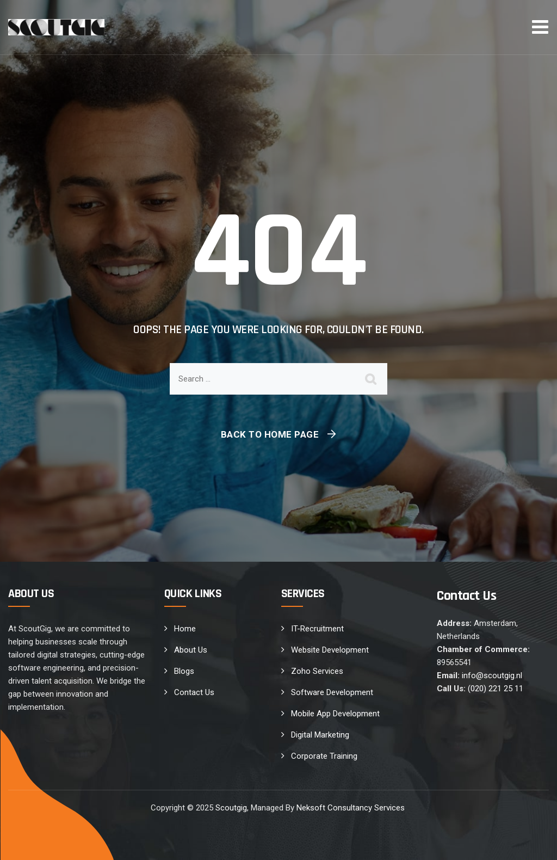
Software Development (332, 692)
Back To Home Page (270, 434)
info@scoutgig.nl (492, 675)
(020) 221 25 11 (495, 688)
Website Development (330, 650)
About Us (190, 650)
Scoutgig (231, 808)
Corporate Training (324, 756)
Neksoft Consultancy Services (351, 808)
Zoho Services (317, 671)
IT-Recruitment (317, 629)
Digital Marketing (320, 735)
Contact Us (194, 692)
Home (185, 629)
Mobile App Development (335, 713)
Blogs (184, 671)
